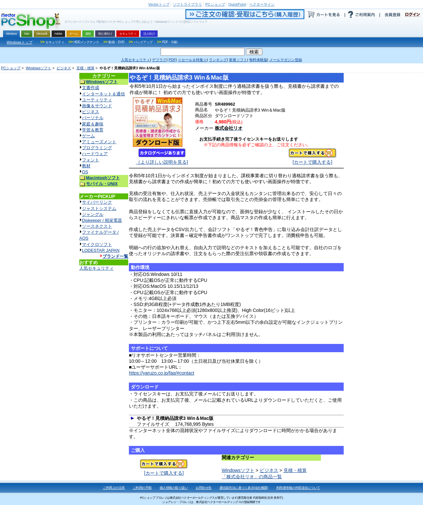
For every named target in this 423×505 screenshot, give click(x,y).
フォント (90, 159)
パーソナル (92, 117)
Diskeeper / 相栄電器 (102, 220)
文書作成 (90, 87)
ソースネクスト (97, 226)
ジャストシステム (99, 208)
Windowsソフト (39, 68)
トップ (159, 4)
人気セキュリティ (96, 268)
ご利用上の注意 (114, 487)
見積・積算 (85, 68)
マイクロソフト (97, 244)
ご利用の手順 (142, 487)
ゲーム (88, 135)
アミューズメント (99, 141)
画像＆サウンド (97, 105)
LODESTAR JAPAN (101, 250)
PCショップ (10, 68)
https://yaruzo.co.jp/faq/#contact (161, 373)
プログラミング (97, 147)
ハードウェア (95, 153)
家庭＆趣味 (92, 123)
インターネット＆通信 (103, 93)
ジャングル (92, 214)
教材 (86, 165)
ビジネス (64, 68)
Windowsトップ (19, 42)
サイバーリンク (97, 202)
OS (85, 171)
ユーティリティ (97, 99)
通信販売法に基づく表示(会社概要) (243, 487)
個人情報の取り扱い (174, 487)
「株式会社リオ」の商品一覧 (252, 476)
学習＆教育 (92, 129)
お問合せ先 (204, 487)
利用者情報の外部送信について (298, 487)
